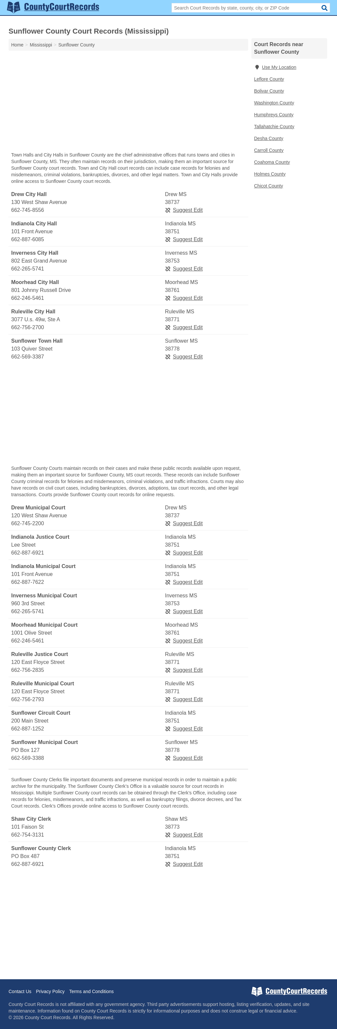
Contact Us (20, 991)
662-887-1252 (27, 728)
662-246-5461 (27, 298)
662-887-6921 (27, 553)
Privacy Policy (50, 991)
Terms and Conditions (91, 991)
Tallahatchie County (274, 126)
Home (17, 44)
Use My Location (275, 67)
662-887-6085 (27, 239)
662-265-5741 (27, 269)
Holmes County (270, 174)
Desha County (268, 138)
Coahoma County (272, 162)
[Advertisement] (128, 103)
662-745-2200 (27, 523)
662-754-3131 (27, 835)
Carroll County (268, 150)
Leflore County (269, 79)
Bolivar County (269, 91)
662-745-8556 (27, 210)
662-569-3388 (27, 758)
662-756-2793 (27, 699)
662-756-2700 (27, 327)
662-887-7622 (27, 582)
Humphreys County (274, 114)
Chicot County (268, 185)
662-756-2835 (27, 670)
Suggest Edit (184, 210)
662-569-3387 (27, 356)
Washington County (274, 102)
